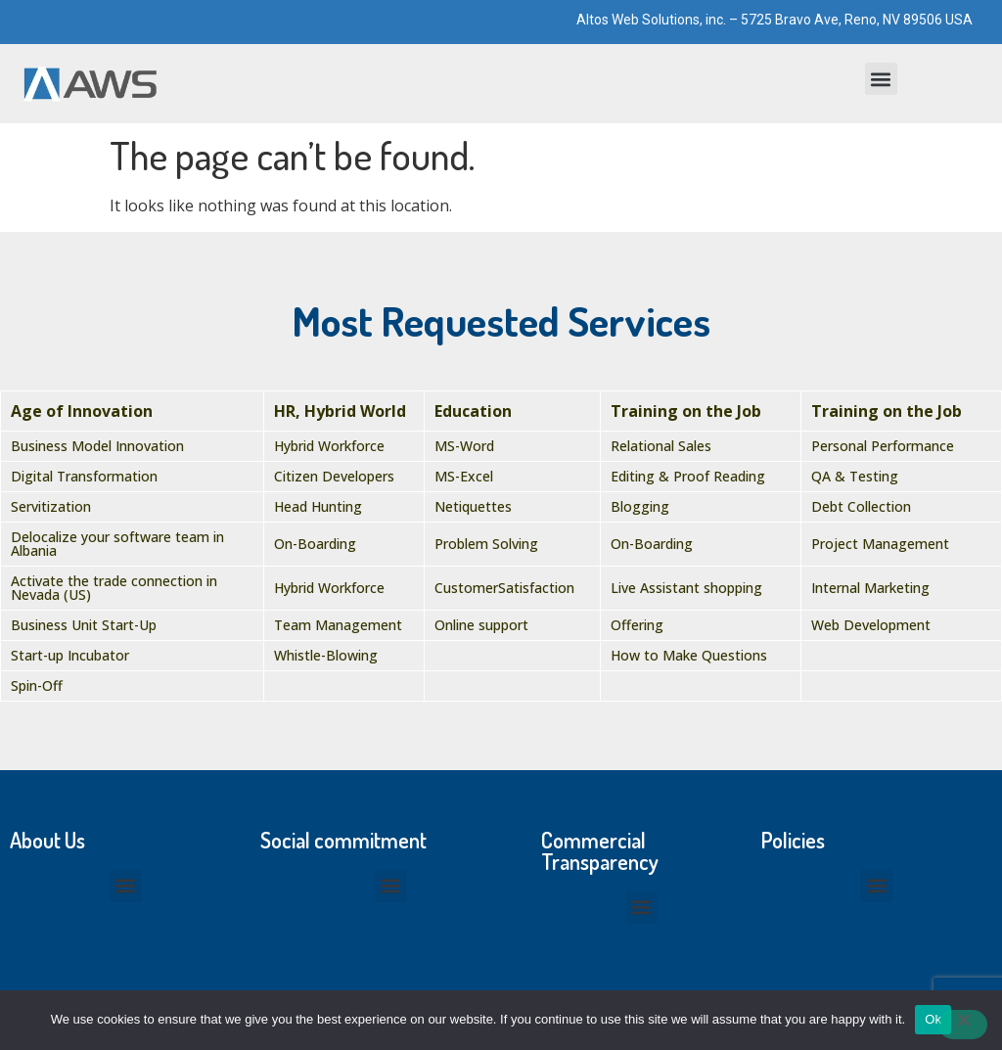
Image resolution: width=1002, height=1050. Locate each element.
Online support (481, 625)
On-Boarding (315, 543)
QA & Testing (854, 476)
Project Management (880, 543)
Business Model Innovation (97, 445)
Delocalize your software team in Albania (117, 543)
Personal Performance (882, 445)
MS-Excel (463, 476)
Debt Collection (861, 506)
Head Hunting (318, 506)
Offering (637, 625)
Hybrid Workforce (329, 445)
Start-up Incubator (70, 655)
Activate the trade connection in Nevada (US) (114, 587)
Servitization (51, 506)
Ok (933, 1019)
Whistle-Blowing (326, 655)
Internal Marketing (870, 587)
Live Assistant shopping (686, 587)
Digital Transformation (84, 476)
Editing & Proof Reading (688, 476)
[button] (881, 79)
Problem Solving (486, 543)
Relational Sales (661, 445)
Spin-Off (37, 685)
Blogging (640, 506)
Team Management (338, 625)
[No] (962, 1024)
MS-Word (464, 445)
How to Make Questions (689, 655)
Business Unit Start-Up (84, 625)
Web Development (871, 625)
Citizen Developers (334, 476)
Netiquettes (473, 506)
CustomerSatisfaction (504, 587)
